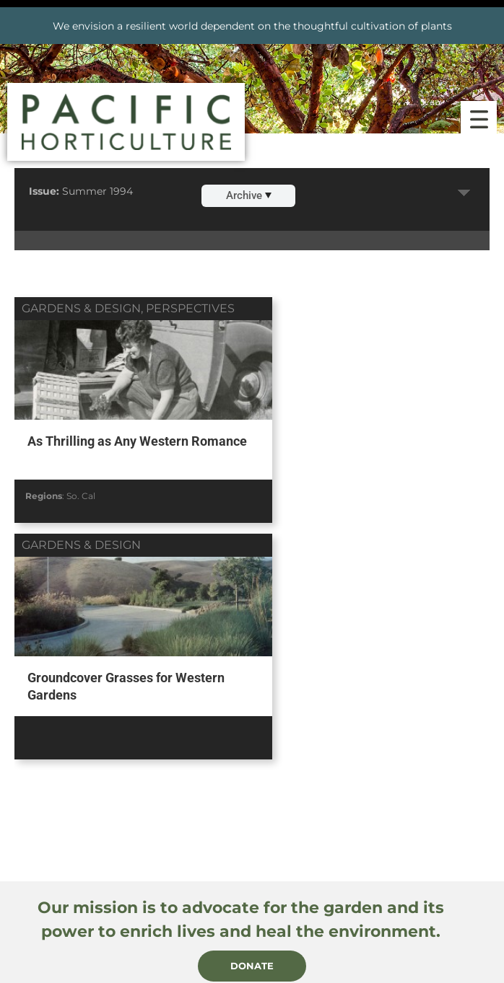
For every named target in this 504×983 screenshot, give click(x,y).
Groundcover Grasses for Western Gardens (369, 449)
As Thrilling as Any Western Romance (106, 449)
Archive (248, 195)
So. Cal (80, 493)
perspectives (190, 308)
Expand (464, 193)
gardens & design (81, 308)
